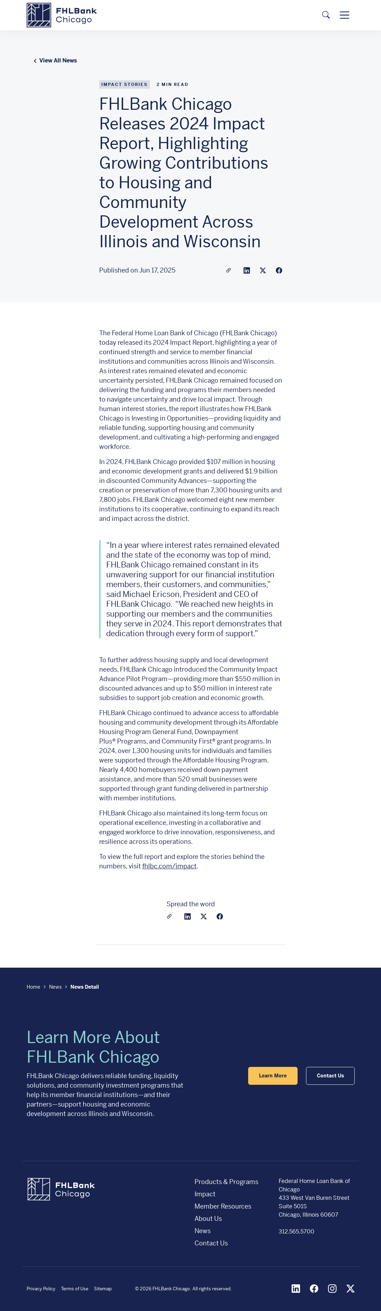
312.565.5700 (296, 1231)
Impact (205, 1194)
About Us (208, 1219)
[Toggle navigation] (344, 15)
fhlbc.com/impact (169, 866)
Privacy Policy (41, 1289)
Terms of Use (74, 1289)
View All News (54, 60)
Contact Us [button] (330, 1076)
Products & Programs (226, 1182)
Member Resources (223, 1206)
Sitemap (103, 1289)
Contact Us (211, 1243)
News (55, 987)
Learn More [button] (273, 1076)
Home (33, 987)
